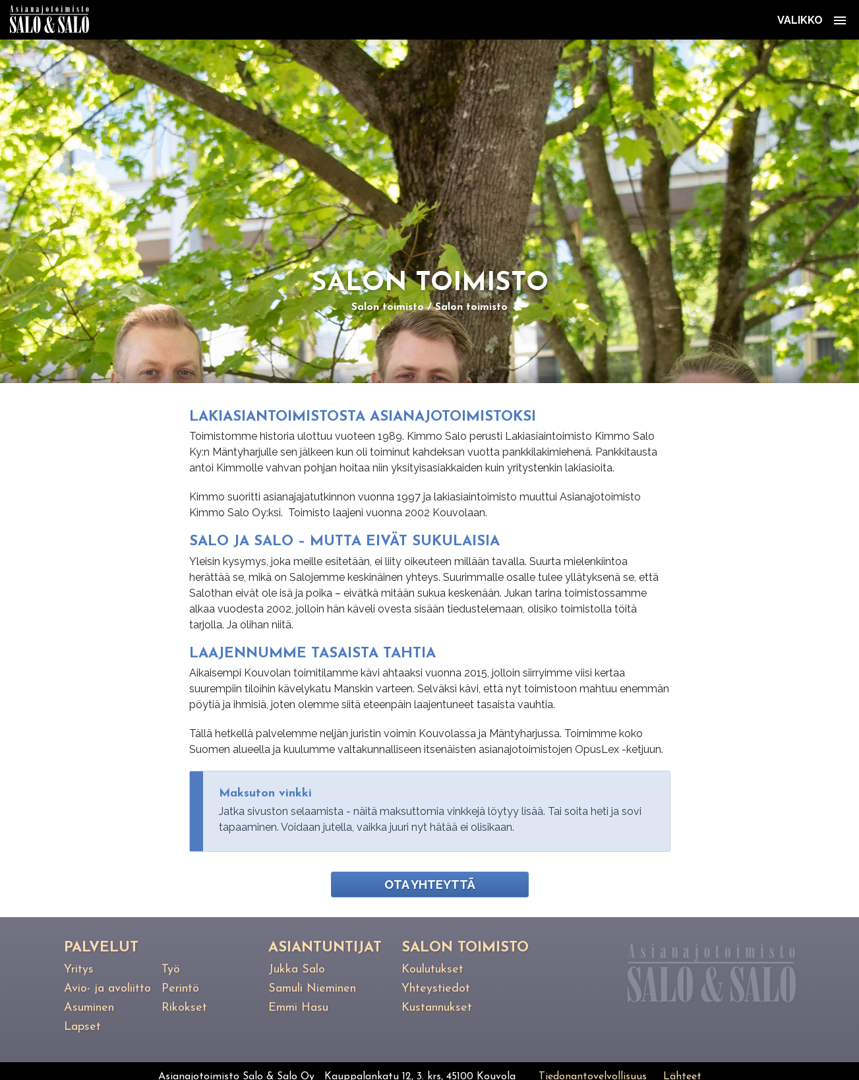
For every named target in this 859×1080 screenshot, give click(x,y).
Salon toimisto (387, 307)
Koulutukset (432, 969)
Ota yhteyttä (429, 884)
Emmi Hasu (298, 1008)
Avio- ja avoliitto (107, 988)
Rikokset (184, 1008)
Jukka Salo (296, 969)
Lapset (82, 1027)
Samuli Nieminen (312, 988)
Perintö (180, 988)
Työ (171, 969)
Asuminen (89, 1008)
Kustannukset (436, 1008)
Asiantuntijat (325, 947)
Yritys (79, 969)
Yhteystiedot (435, 988)
